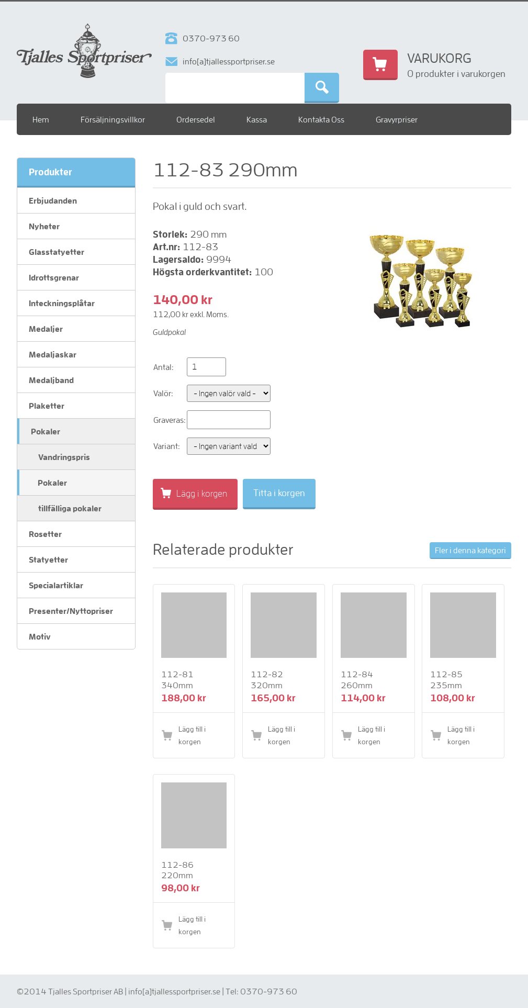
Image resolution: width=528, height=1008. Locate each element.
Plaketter (46, 405)
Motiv (40, 636)
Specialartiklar (56, 585)
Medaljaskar (52, 354)
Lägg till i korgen (192, 735)
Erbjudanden (53, 200)
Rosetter (45, 534)
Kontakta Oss (321, 119)
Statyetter (48, 559)
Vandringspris (64, 457)
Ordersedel (195, 119)
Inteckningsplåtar (62, 303)
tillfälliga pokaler (70, 508)
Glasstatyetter (56, 251)
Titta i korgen (279, 492)
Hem (40, 119)
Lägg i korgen (201, 493)
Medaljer (46, 328)
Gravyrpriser (397, 119)
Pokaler (45, 431)
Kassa (256, 119)
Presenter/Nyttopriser (71, 610)
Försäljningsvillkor (113, 119)
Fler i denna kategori (470, 550)
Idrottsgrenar (54, 277)
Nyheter (44, 226)
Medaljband (51, 380)
